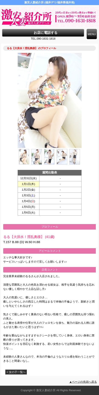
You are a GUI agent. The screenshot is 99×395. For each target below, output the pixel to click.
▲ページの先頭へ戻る (83, 381)
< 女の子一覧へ (16, 372)
